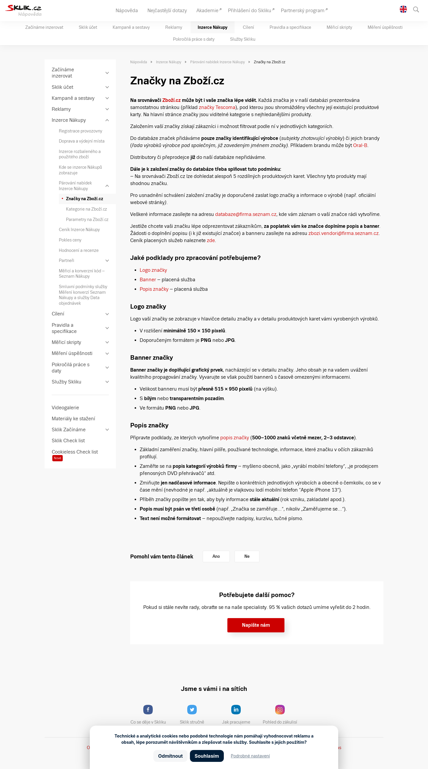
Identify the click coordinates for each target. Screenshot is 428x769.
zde (211, 240)
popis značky (234, 437)
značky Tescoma (216, 107)
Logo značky (153, 270)
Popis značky (154, 289)
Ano (216, 556)
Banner (148, 279)
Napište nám (256, 625)
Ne (247, 556)
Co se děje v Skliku (150, 714)
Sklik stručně (196, 714)
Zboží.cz (171, 100)
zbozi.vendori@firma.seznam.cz (344, 233)
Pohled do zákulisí (282, 714)
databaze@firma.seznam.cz (245, 214)
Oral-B (359, 145)
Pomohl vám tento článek (161, 556)
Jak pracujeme (240, 714)
